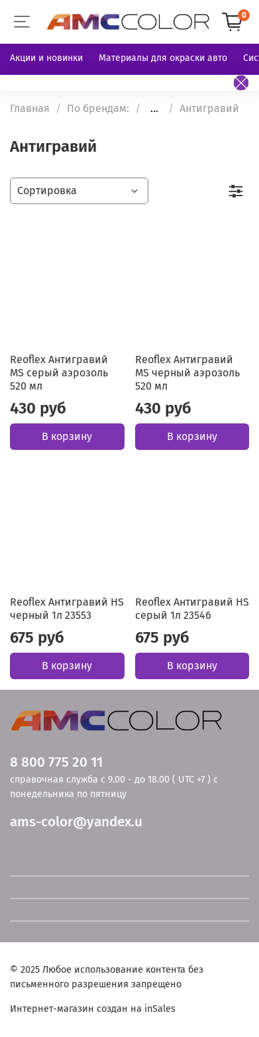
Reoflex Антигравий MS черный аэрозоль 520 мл (187, 372)
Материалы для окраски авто (163, 58)
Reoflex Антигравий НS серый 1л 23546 (192, 609)
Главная (30, 108)
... (154, 109)
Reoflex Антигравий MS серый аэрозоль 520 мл (59, 372)
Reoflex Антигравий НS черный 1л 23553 (67, 609)
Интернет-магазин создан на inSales (93, 1008)
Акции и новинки (46, 58)
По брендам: (98, 108)
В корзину (67, 436)
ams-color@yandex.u (76, 822)
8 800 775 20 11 (56, 762)
